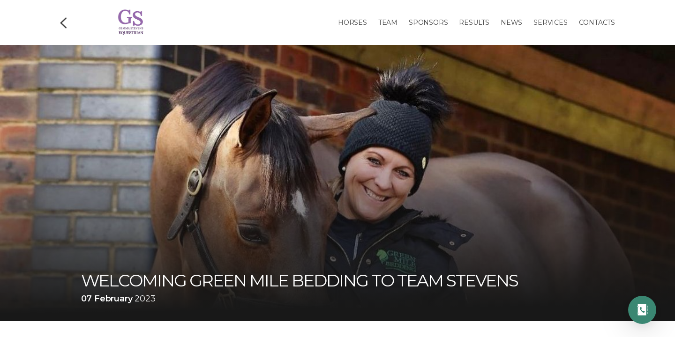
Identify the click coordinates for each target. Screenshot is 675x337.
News (511, 22)
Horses (352, 22)
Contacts (597, 22)
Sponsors (428, 22)
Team (388, 22)
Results (474, 22)
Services (550, 22)
